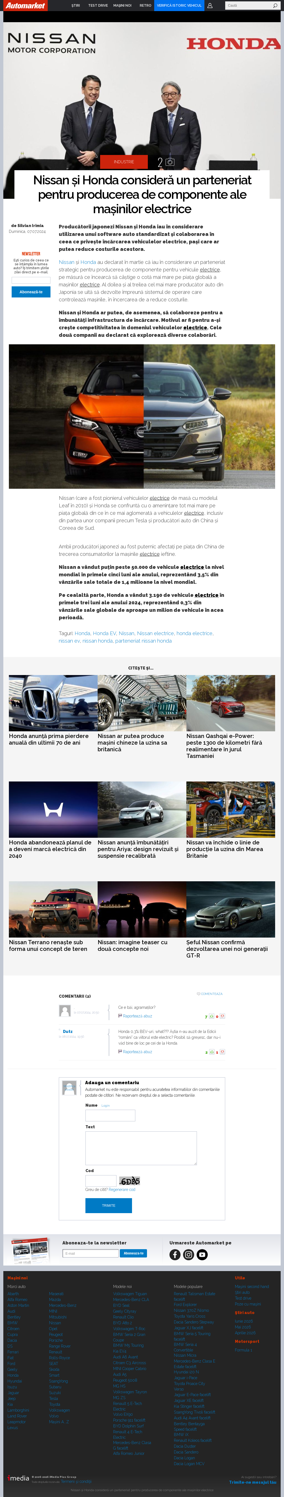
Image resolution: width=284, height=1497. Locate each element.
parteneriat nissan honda (143, 641)
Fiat (10, 1358)
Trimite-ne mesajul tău (253, 1482)
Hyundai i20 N (186, 1372)
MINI (53, 1311)
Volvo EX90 (123, 1414)
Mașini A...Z (59, 1422)
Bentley (14, 1317)
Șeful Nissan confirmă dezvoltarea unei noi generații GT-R (227, 949)
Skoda (54, 1369)
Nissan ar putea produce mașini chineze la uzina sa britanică (132, 743)
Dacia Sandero (186, 1452)
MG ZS (119, 1398)
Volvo (54, 1416)
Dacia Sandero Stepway (194, 1322)
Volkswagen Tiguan (130, 1294)
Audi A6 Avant (125, 1357)
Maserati (56, 1294)
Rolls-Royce (59, 1358)
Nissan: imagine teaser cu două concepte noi (133, 945)
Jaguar (13, 1393)
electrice (210, 270)
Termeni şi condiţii (76, 1481)
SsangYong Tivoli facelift (194, 1412)
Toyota (54, 1404)
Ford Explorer (185, 1304)
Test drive (243, 1298)
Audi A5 (119, 1374)
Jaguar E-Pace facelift (192, 1394)
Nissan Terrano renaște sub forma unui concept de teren (48, 945)
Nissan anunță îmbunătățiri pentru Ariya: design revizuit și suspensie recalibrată (138, 849)
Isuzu (12, 1387)
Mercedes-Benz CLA (131, 1299)
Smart (54, 1375)
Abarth (13, 1294)
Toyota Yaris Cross (189, 1316)
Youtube (202, 1254)
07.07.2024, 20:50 (88, 1012)
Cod (89, 1170)
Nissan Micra (185, 1355)
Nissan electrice (155, 633)
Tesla (53, 1398)
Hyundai (14, 1381)
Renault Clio (123, 1317)
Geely (12, 1369)
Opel (53, 1329)
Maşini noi (17, 1278)
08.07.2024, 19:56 (73, 1036)
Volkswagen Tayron (130, 1392)
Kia (10, 1404)
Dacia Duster (185, 1446)
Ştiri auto (242, 1292)
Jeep (11, 1398)
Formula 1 (243, 1350)
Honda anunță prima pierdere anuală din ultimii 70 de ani (49, 739)
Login (209, 5)
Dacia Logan (184, 1458)
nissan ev (69, 641)
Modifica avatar (69, 1088)
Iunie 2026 (244, 1321)
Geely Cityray (124, 1311)
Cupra (12, 1334)
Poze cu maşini (248, 1304)
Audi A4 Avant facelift (192, 1418)
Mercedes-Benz (63, 1305)
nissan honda (98, 641)
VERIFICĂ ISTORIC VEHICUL (179, 5)
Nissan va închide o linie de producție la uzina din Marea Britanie (224, 849)
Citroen (13, 1329)
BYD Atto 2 (122, 1323)
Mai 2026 (243, 1327)
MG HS (119, 1386)
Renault (55, 1352)
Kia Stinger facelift (189, 1406)
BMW (12, 1323)
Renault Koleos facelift (193, 1440)
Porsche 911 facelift (129, 1420)
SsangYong (58, 1381)
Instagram (188, 1254)
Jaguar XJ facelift (188, 1328)
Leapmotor (16, 1422)
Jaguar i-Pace (185, 1378)
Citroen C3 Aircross (129, 1363)
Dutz (68, 1031)
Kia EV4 (119, 1351)
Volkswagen (59, 1410)
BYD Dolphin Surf (128, 1426)
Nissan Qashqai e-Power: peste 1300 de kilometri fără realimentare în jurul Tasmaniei (224, 746)
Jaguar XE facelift (189, 1400)
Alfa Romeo (17, 1299)
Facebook (175, 1254)
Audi (11, 1311)
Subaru (55, 1387)
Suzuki (55, 1393)
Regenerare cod (122, 1189)
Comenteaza (211, 994)
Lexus (12, 1427)
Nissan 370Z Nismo (191, 1310)
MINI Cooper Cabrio (129, 1368)
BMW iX (181, 1434)
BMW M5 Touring (128, 1345)
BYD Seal (121, 1305)
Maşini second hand (252, 1286)
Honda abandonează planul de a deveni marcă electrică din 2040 (50, 849)
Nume (91, 1105)
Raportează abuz (137, 1016)
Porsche (56, 1340)
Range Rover (60, 1346)
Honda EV (104, 633)
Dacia (12, 1340)
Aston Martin (18, 1305)
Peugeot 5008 (125, 1380)
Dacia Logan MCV (189, 1464)
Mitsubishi (58, 1317)
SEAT (53, 1363)
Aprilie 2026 (245, 1333)
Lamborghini (18, 1410)
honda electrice (194, 633)
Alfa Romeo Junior (128, 1453)
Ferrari (13, 1352)
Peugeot (56, 1334)
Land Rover (17, 1416)
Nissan (66, 262)
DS (9, 1346)
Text (90, 1127)
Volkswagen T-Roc (129, 1329)
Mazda (55, 1299)
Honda (88, 262)
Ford (11, 1363)
